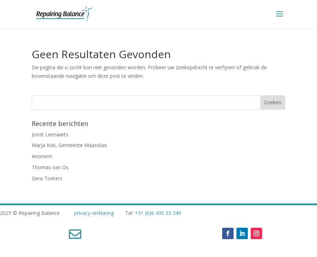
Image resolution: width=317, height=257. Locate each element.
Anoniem (42, 156)
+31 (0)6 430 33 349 (158, 213)
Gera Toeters (47, 178)
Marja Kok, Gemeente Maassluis (69, 145)
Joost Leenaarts (50, 134)
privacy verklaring (94, 213)
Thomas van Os (50, 167)
